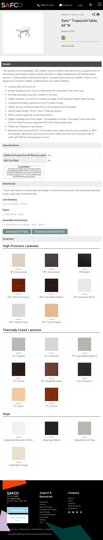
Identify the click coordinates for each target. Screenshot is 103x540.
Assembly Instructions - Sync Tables (25, 224)
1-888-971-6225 (15, 498)
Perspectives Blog (74, 506)
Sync (82, 14)
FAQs (41, 522)
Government (44, 502)
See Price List (67, 45)
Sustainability (72, 508)
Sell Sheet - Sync (15, 214)
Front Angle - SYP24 (16, 203)
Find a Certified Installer (48, 514)
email (16, 496)
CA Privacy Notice (37, 529)
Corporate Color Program (48, 509)
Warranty (43, 520)
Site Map (49, 529)
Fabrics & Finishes (46, 507)
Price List (43, 504)
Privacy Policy (24, 529)
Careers (70, 501)
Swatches (8, 239)
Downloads (9, 183)
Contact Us (71, 503)
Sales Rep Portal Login (17, 519)
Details (7, 64)
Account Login (17, 510)
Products (65, 14)
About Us (71, 498)
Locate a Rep (44, 517)
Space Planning (45, 512)
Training (74, 14)
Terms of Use (12, 529)
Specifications (11, 145)
